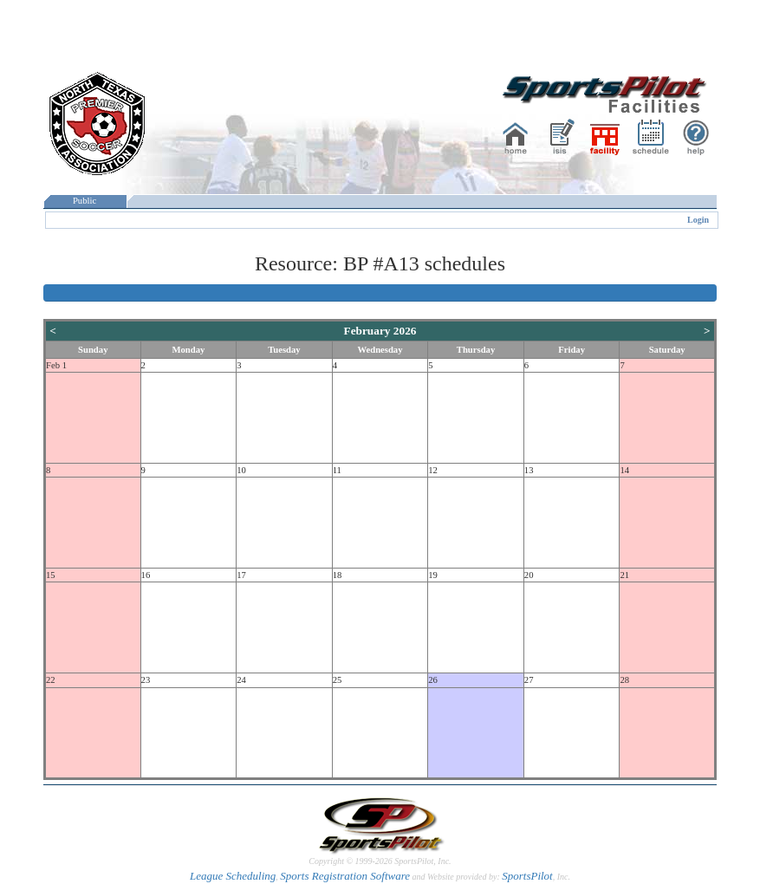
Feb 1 (56, 365)
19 (433, 575)
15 (50, 575)
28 (624, 680)
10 (241, 470)
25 (337, 680)
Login (698, 219)
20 (529, 575)
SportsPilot (527, 875)
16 (146, 575)
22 (50, 680)
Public (84, 200)
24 (241, 680)
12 (433, 470)
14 (624, 470)
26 (433, 680)
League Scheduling (233, 875)
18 (337, 575)
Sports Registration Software (345, 875)
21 (624, 575)
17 (241, 575)
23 (146, 680)
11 (337, 470)
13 (529, 470)
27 (529, 680)
